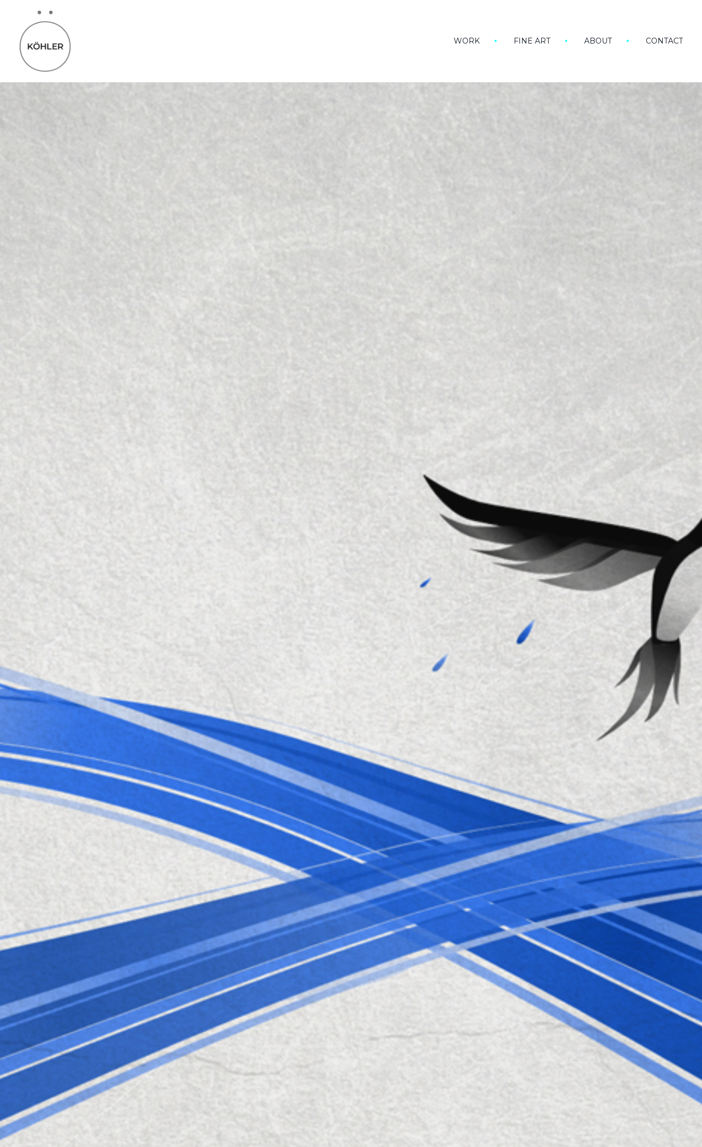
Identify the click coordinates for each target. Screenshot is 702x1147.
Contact (664, 41)
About (598, 41)
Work (467, 41)
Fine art (532, 41)
